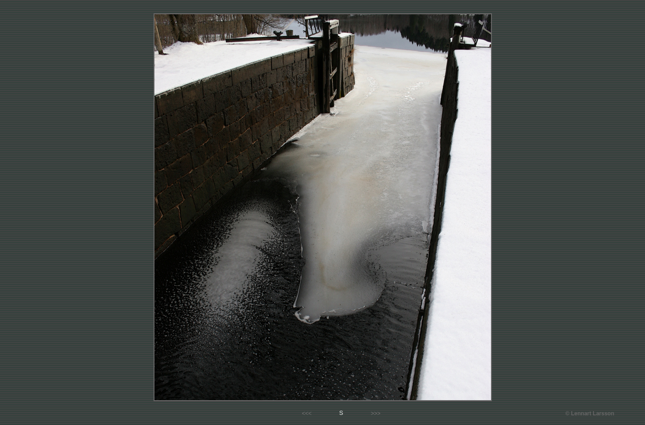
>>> (375, 413)
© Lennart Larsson (589, 413)
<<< (307, 413)
